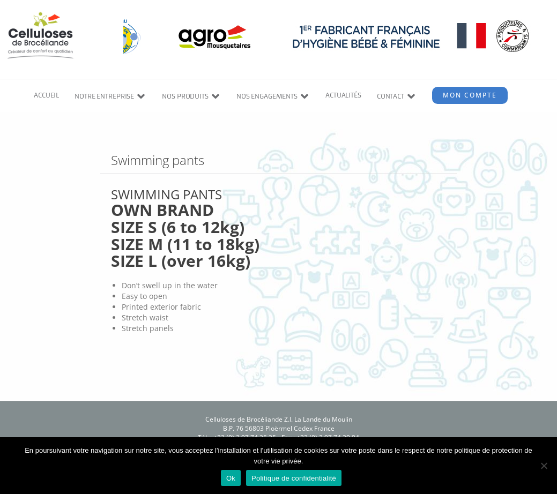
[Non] (543, 465)
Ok (230, 478)
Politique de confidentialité (293, 478)
